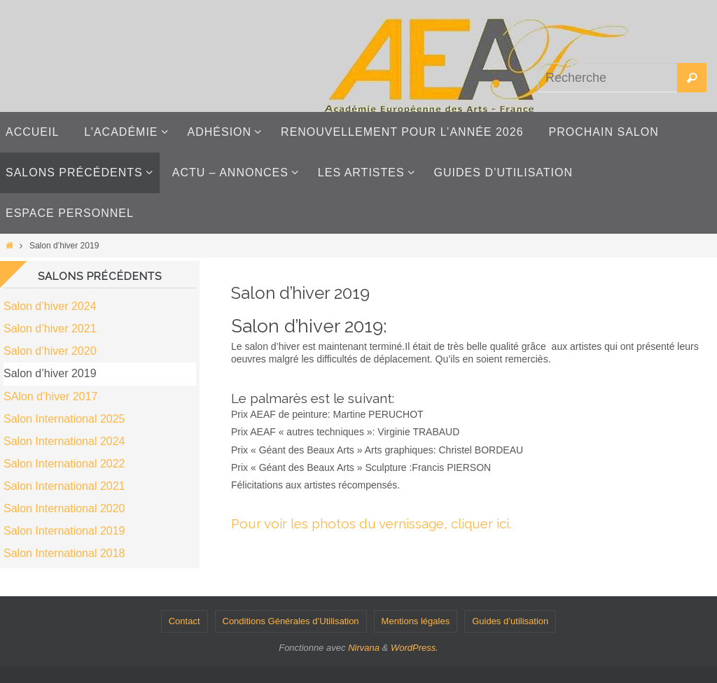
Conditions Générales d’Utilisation (291, 621)
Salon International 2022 (64, 464)
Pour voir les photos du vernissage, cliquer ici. (371, 523)
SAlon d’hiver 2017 (50, 396)
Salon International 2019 (64, 531)
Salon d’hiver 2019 (50, 373)
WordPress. (414, 647)
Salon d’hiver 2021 (50, 329)
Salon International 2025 (64, 419)
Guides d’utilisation (510, 621)
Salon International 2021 (64, 486)
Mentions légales (416, 621)
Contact (184, 621)
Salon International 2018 (64, 553)
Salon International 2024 (64, 441)
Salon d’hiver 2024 (50, 306)
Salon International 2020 (64, 508)
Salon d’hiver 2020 (50, 351)
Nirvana (364, 647)
